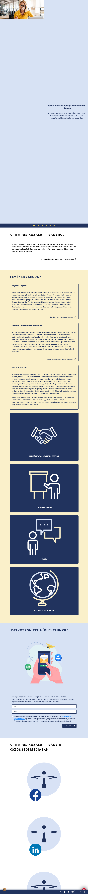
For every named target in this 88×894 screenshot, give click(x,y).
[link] (81, 892)
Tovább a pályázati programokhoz (63, 317)
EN (73, 892)
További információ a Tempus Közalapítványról (58, 259)
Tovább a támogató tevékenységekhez (61, 359)
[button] (77, 892)
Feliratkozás (69, 726)
